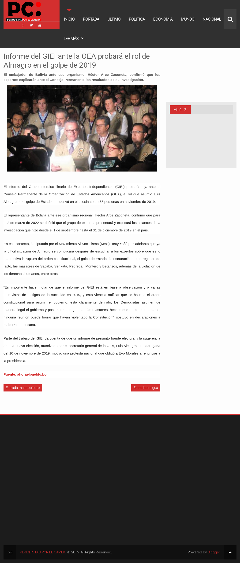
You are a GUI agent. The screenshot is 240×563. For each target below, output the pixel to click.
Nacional (212, 19)
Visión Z (180, 110)
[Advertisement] (33, 447)
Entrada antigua (146, 388)
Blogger (214, 552)
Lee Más (71, 38)
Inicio (69, 19)
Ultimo (114, 19)
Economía (162, 19)
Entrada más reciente (23, 388)
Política (137, 19)
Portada (91, 19)
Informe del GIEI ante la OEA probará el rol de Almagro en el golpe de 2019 (77, 60)
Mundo (187, 19)
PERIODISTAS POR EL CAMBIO (43, 552)
